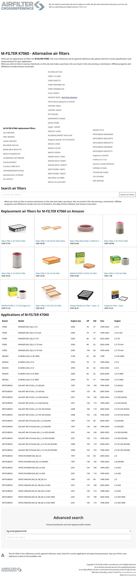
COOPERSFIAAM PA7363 (13, 170)
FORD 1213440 (54, 76)
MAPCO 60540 (54, 152)
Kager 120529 (54, 127)
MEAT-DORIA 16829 (56, 169)
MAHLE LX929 (54, 144)
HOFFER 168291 (55, 110)
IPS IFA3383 (53, 114)
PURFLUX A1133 (100, 159)
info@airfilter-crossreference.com (124, 572)
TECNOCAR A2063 (100, 172)
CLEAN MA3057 (9, 162)
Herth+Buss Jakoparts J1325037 (61, 101)
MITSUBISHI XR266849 (102, 147)
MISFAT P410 (98, 130)
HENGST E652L (54, 97)
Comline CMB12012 (11, 166)
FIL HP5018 (8, 179)
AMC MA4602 (9, 137)
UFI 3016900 (98, 176)
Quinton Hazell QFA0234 (103, 164)
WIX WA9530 (98, 181)
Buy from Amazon (69, 97)
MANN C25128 (54, 148)
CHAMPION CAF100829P (13, 158)
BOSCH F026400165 (11, 154)
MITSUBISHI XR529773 (102, 151)
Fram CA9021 (53, 93)
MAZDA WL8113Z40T (57, 161)
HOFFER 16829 (54, 106)
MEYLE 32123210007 (57, 182)
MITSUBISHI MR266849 (103, 134)
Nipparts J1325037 (101, 155)
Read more (83, 7)
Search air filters (127, 194)
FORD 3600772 (54, 80)
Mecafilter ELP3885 (56, 177)
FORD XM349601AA (56, 84)
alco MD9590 (8, 132)
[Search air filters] (60, 195)
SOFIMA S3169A (100, 168)
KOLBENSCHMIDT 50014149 (60, 135)
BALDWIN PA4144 (10, 145)
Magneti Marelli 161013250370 (61, 139)
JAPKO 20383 (53, 123)
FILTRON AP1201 (55, 72)
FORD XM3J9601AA (56, 89)
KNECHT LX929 (54, 131)
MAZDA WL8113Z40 (56, 156)
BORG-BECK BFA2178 (12, 149)
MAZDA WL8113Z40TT (57, 165)
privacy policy (131, 575)
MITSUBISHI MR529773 (103, 142)
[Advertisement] (68, 30)
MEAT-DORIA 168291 (57, 173)
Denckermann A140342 (13, 175)
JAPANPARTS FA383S (56, 118)
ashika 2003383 (10, 141)
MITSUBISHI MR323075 (103, 138)
